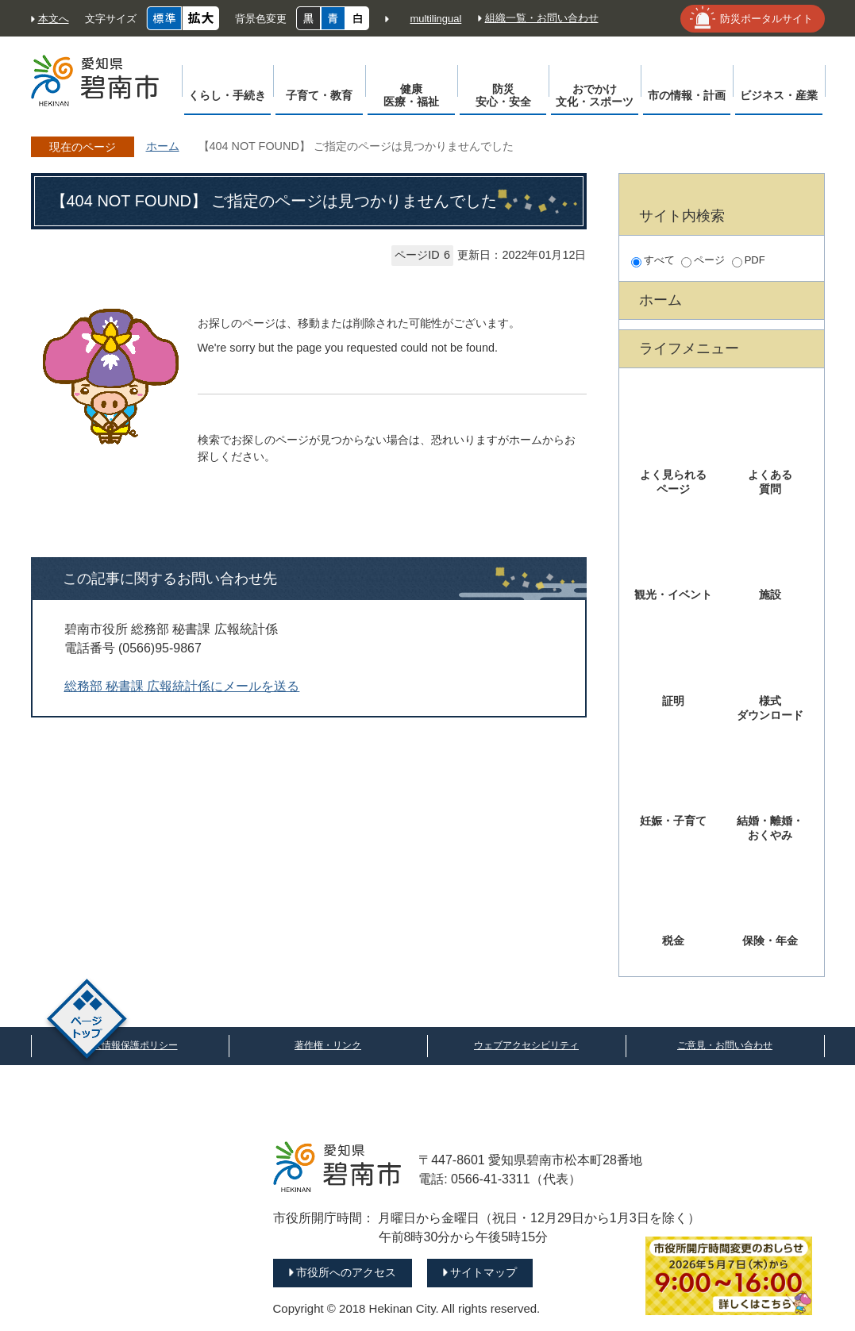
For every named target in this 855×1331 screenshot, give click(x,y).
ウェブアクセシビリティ (526, 1045)
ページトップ (87, 1021)
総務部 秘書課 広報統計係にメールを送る (182, 686)
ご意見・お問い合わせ (724, 1045)
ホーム (162, 146)
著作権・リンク (328, 1045)
